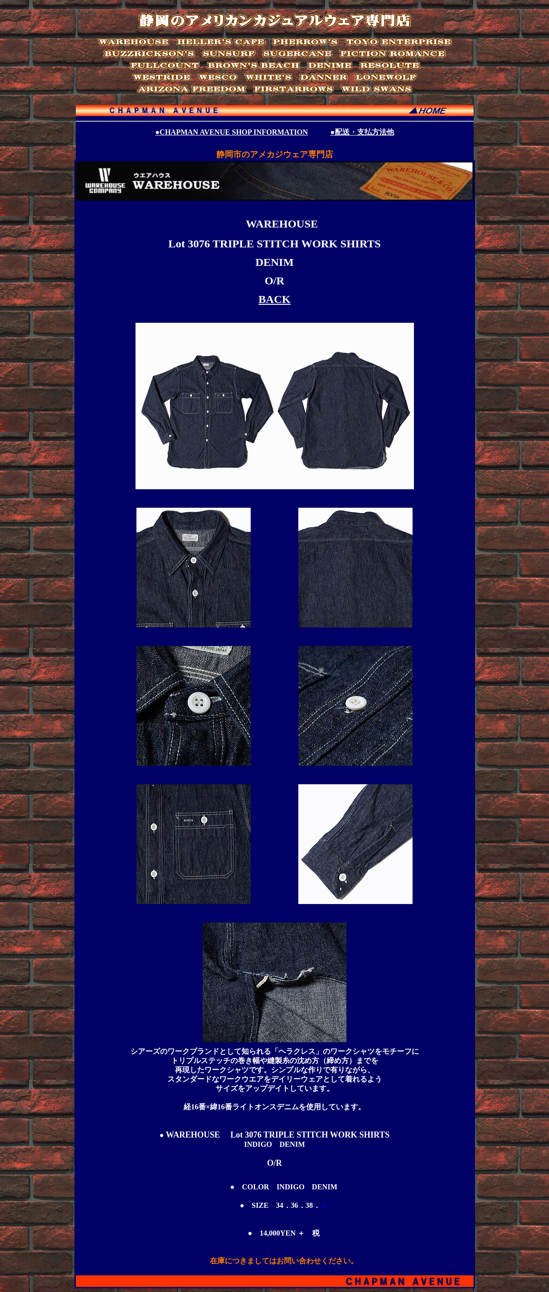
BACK (274, 299)
